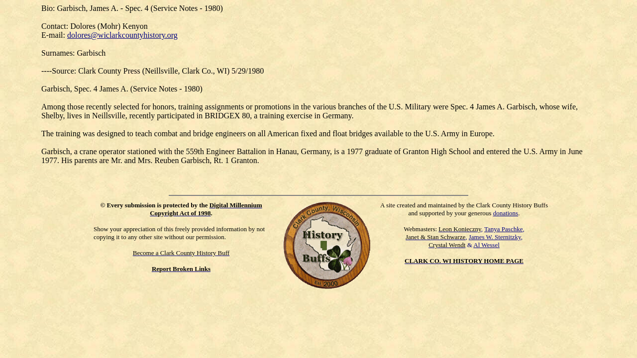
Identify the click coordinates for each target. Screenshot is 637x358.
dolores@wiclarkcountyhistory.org (122, 35)
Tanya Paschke (503, 229)
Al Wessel (486, 245)
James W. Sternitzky (495, 237)
